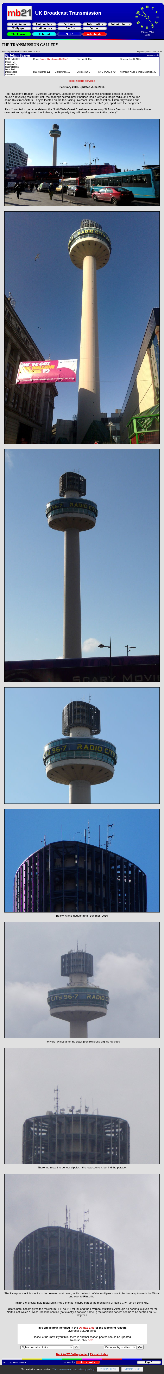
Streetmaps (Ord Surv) (57, 59)
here (91, 1340)
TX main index (99, 1354)
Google (42, 59)
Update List (86, 1327)
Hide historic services (82, 80)
